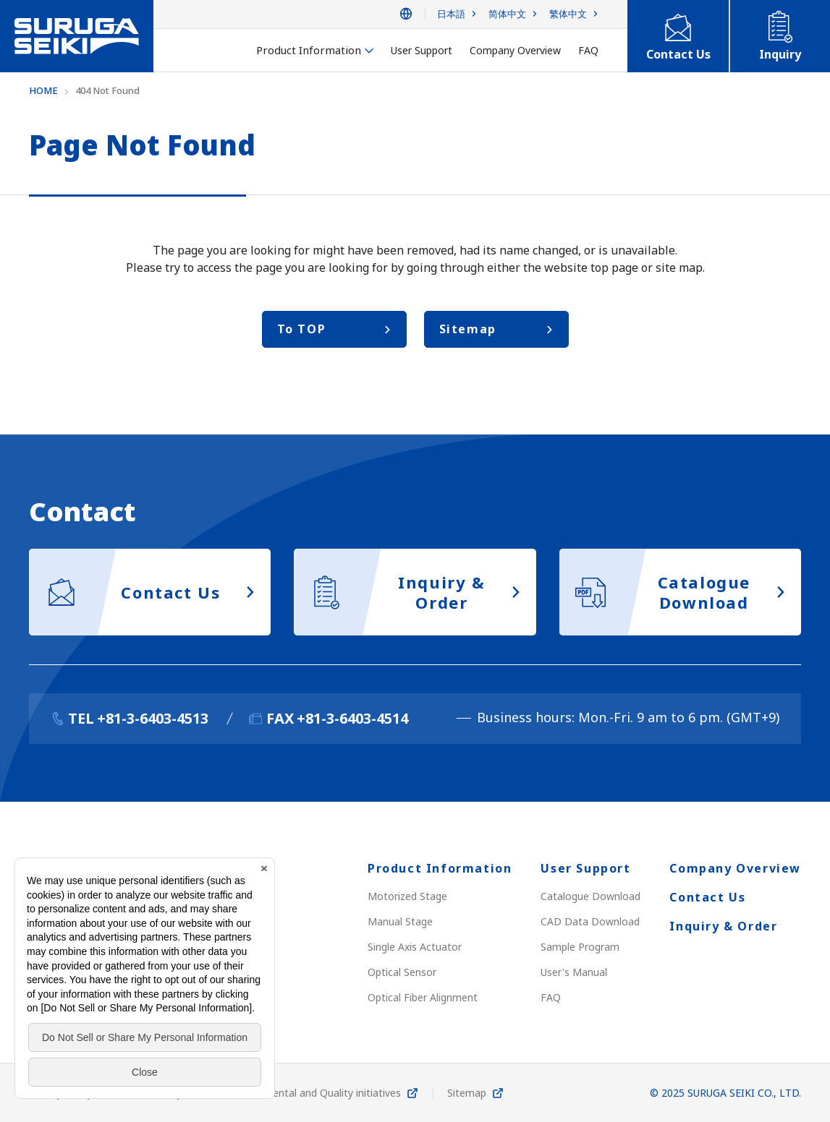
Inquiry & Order (723, 926)
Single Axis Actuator (415, 947)
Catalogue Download (590, 896)
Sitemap (466, 1093)
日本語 (451, 14)
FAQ (551, 997)
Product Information (440, 868)
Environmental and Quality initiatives (315, 1093)
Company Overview (735, 868)
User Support (585, 868)
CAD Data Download (590, 921)
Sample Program (580, 947)
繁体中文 (568, 14)
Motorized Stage (407, 896)
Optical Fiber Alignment (423, 997)
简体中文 (507, 14)
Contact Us (707, 897)
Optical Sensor (402, 972)
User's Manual (574, 972)
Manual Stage (400, 921)
